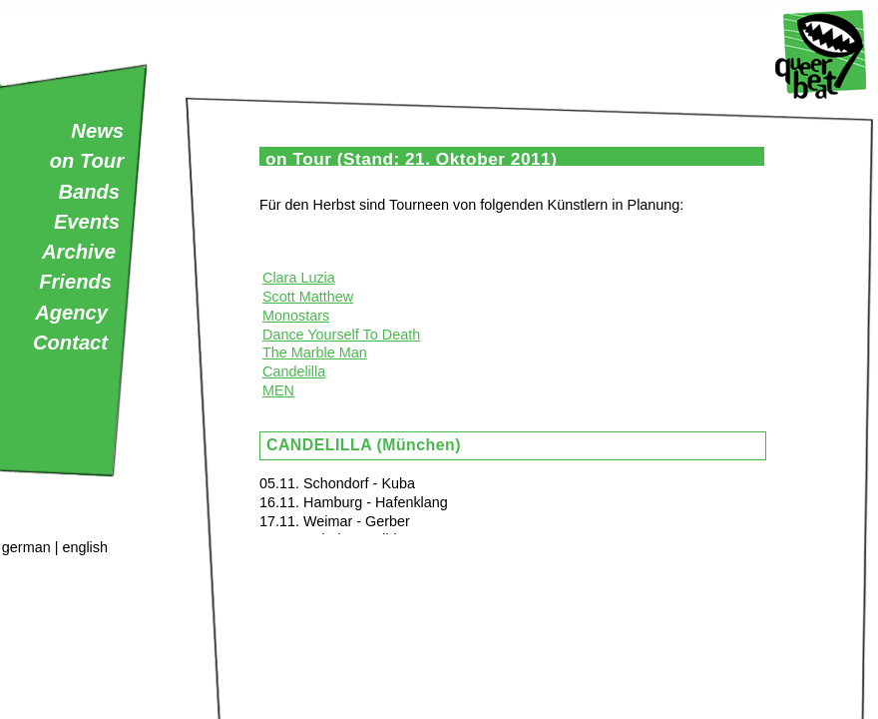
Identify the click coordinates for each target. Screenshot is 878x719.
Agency (71, 313)
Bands (89, 192)
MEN (278, 390)
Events (87, 222)
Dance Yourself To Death (341, 335)
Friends (75, 282)
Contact (70, 343)
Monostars (295, 316)
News (97, 131)
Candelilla (293, 371)
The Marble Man (314, 352)
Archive (79, 252)
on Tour (87, 161)
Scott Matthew (307, 297)
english (85, 547)
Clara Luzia (298, 278)
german (26, 547)
